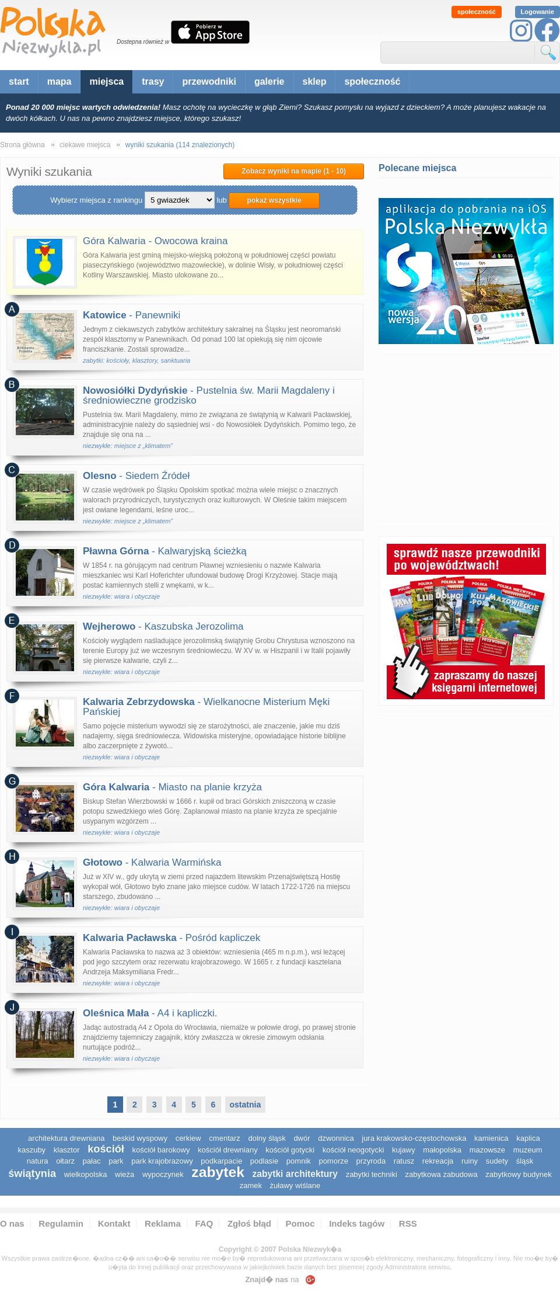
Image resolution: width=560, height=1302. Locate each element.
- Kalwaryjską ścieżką (165, 551)
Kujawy (403, 1149)
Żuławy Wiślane (295, 1185)
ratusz (404, 1161)
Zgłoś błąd (249, 1223)
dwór (301, 1138)
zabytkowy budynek (518, 1174)
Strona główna (22, 144)
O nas (12, 1223)
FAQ (204, 1223)
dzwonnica (336, 1138)
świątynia (32, 1173)
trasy (153, 81)
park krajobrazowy (162, 1161)
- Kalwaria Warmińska (152, 862)
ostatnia (245, 1104)
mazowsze (487, 1149)
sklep (315, 81)
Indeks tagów (356, 1223)
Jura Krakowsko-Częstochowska (414, 1138)
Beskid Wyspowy (140, 1138)
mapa (59, 81)
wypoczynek (163, 1174)
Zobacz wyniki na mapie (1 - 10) (294, 171)
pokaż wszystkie (274, 200)
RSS (408, 1223)
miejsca (106, 81)
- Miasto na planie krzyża (172, 787)
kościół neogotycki (353, 1149)
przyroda (371, 1161)
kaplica (528, 1138)
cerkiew (188, 1138)
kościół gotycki (289, 1149)
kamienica (491, 1138)
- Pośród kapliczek (171, 937)
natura (37, 1161)
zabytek (217, 1172)
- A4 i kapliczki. (150, 1013)
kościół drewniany (228, 1149)
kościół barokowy (161, 1149)
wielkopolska (85, 1174)
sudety (497, 1161)
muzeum (527, 1149)
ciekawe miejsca (85, 144)
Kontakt (114, 1223)
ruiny (469, 1161)
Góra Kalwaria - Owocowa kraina (155, 240)
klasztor (67, 1149)
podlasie (264, 1161)
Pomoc (300, 1223)
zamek (251, 1185)
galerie (269, 81)
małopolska (442, 1149)
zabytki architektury (295, 1174)
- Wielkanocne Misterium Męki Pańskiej (206, 706)
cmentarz (224, 1138)
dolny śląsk (266, 1138)
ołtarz (65, 1161)
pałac (92, 1161)
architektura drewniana (66, 1138)
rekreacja (437, 1161)
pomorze (333, 1161)
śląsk (525, 1161)
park (115, 1161)
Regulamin (60, 1223)
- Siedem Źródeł (136, 475)
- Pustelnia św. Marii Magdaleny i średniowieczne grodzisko (209, 395)
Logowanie (537, 11)
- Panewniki (131, 315)
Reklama (163, 1223)
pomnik (298, 1161)
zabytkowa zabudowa (441, 1174)
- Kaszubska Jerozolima (163, 626)
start (19, 81)
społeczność (476, 11)
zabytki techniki (371, 1174)
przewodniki (209, 81)
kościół (106, 1149)
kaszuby (32, 1149)
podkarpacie (221, 1161)
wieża (124, 1174)
